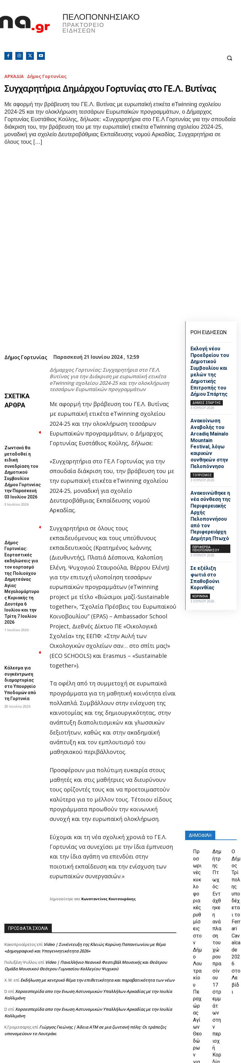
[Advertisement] (90, 1006)
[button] (229, 58)
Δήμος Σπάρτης (206, 402)
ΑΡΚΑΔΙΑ (14, 76)
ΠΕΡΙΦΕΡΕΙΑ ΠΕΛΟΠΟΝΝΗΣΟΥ (205, 548)
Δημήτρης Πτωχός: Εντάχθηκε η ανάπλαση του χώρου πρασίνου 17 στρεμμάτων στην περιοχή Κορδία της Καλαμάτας (216, 924)
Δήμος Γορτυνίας (47, 76)
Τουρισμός (202, 475)
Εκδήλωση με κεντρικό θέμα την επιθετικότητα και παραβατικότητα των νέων (97, 890)
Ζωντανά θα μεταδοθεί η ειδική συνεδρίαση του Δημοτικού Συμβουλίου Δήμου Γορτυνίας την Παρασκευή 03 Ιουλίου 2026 (21, 373)
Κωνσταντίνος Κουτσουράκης (108, 809)
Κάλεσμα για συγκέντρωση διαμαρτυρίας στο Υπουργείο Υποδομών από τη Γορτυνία (20, 533)
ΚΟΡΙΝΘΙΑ (200, 596)
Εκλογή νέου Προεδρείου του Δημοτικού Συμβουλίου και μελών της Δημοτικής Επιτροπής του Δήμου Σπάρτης (209, 371)
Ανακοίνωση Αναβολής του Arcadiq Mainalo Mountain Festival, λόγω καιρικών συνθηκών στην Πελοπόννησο (209, 443)
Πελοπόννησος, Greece (181, 29)
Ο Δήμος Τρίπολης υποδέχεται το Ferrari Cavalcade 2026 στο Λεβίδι (236, 893)
